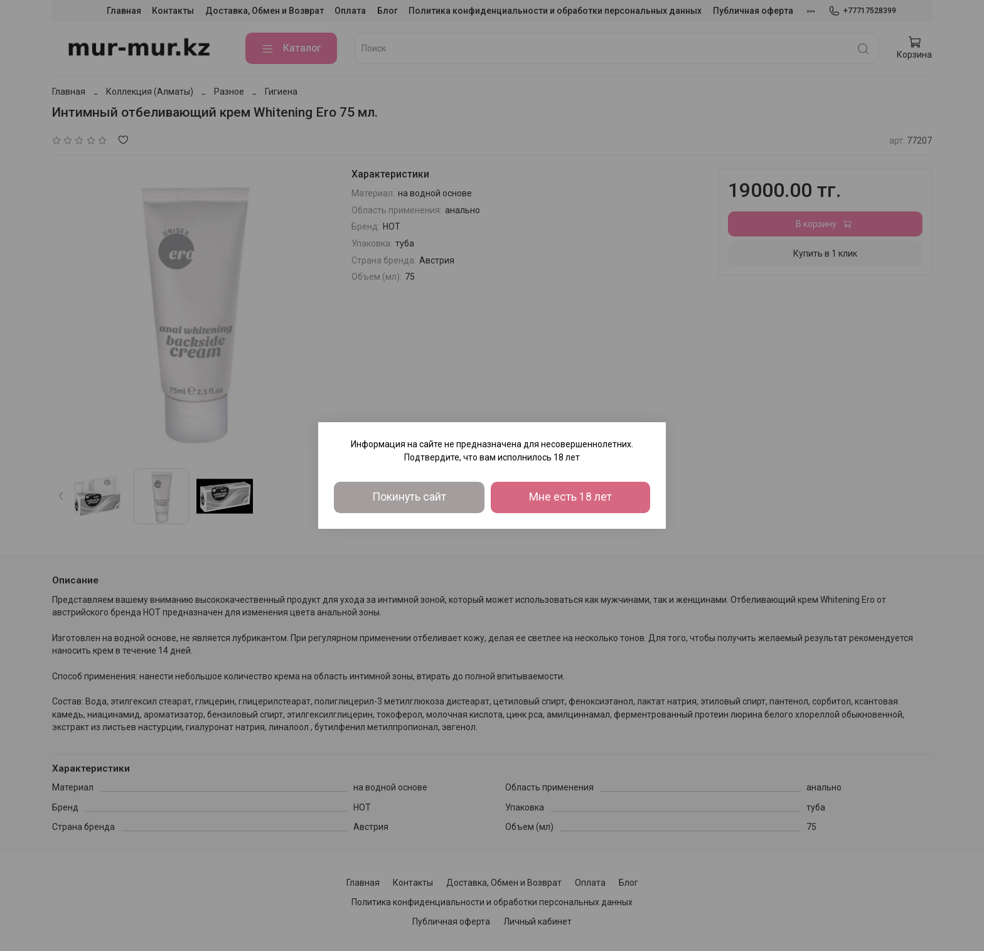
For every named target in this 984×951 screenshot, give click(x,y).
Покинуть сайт (409, 497)
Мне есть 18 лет (570, 497)
